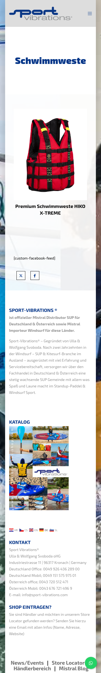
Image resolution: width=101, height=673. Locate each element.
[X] (20, 275)
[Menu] (88, 13)
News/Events (27, 663)
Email (22, 627)
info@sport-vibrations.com (45, 594)
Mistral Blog (74, 668)
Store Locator (69, 663)
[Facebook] (34, 275)
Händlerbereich (32, 668)
